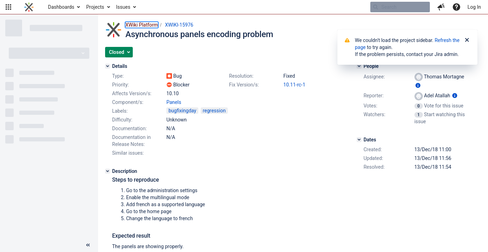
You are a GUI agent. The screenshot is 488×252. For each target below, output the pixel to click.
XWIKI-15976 (179, 25)
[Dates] (359, 139)
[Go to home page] (28, 7)
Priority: (120, 85)
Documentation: (129, 128)
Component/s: (127, 102)
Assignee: (374, 76)
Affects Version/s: (131, 93)
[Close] (466, 40)
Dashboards (61, 7)
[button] (8, 7)
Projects (95, 7)
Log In (474, 7)
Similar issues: (128, 153)
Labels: (120, 111)
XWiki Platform (141, 25)
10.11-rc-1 (294, 85)
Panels (173, 102)
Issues (123, 7)
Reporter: (374, 95)
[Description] (107, 171)
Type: (118, 76)
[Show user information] (418, 85)
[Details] (107, 66)
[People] (359, 66)
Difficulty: (122, 119)
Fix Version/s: (244, 85)
